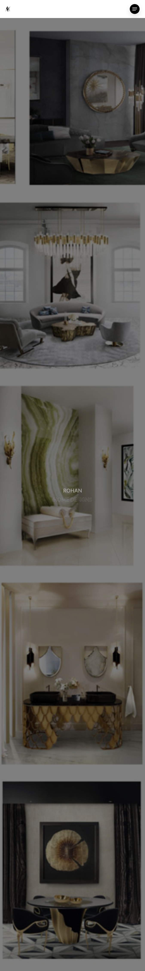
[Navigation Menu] (135, 9)
